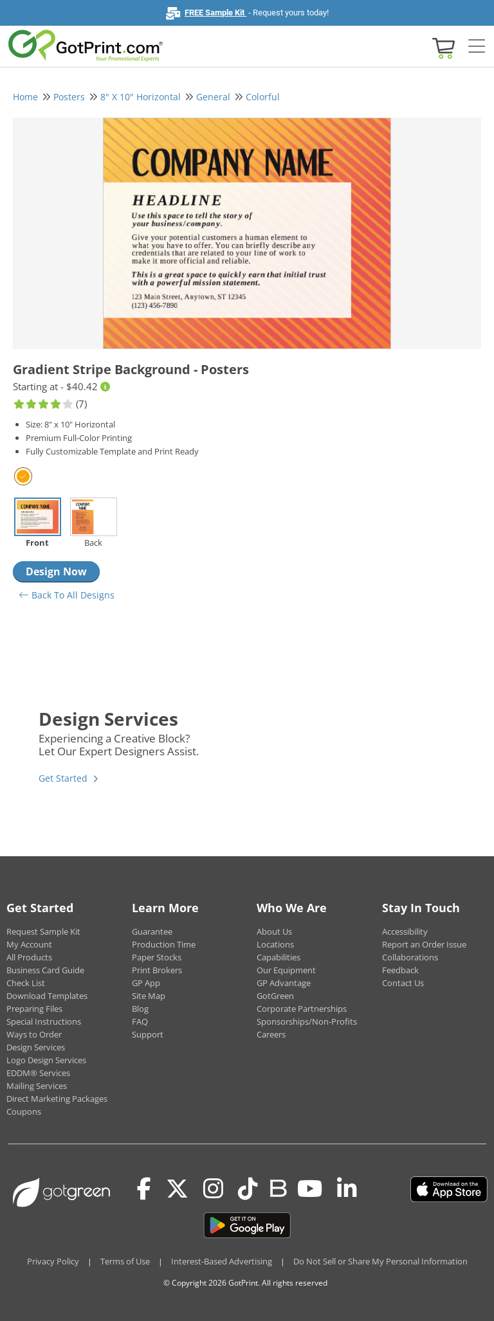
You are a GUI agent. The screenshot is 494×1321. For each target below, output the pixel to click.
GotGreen (275, 996)
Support (147, 1034)
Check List (25, 983)
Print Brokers (157, 970)
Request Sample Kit (43, 931)
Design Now (56, 571)
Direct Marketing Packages (56, 1098)
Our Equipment (286, 970)
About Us (274, 931)
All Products (29, 957)
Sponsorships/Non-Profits (307, 1021)
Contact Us (403, 983)
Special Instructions (43, 1021)
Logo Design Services (46, 1060)
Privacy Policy (53, 1261)
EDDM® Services (38, 1073)
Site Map (148, 996)
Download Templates (46, 996)
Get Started (63, 778)
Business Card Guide (45, 970)
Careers (271, 1034)
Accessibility (405, 931)
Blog (140, 1008)
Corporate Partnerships (302, 1008)
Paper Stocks (156, 957)
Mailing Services (36, 1086)
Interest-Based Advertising (221, 1261)
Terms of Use (125, 1261)
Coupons (23, 1111)
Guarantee (152, 931)
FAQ (140, 1021)
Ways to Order (34, 1034)
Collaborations (410, 957)
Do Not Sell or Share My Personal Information (380, 1261)
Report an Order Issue (424, 944)
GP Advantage (284, 983)
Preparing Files (34, 1008)
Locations (275, 944)
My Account (29, 944)
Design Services (35, 1047)
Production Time (164, 944)
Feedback (400, 970)
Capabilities (278, 957)
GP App (146, 983)
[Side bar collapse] (476, 47)
